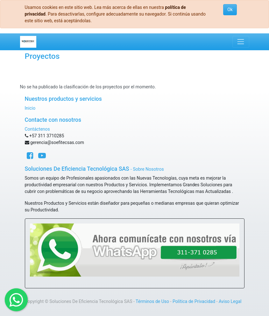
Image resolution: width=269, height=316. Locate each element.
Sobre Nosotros (148, 169)
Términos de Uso (152, 301)
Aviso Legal (230, 301)
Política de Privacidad (194, 301)
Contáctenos (37, 129)
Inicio (30, 108)
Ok (230, 9)
